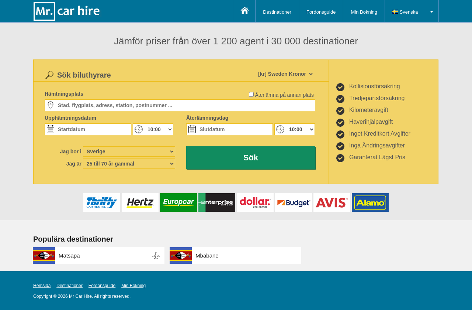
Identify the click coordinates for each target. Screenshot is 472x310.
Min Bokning (364, 12)
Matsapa (69, 255)
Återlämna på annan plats (284, 95)
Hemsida (42, 285)
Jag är (73, 164)
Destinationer (277, 12)
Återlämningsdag (207, 118)
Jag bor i (70, 151)
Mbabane (207, 255)
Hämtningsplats (64, 94)
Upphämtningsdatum (70, 118)
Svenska (405, 12)
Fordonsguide (321, 12)
